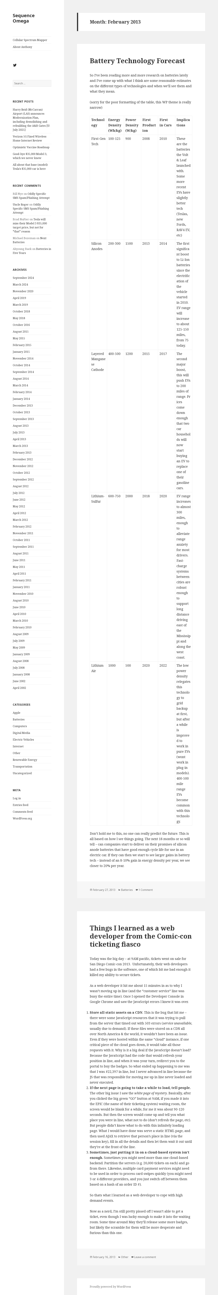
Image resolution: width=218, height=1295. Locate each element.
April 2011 (19, 573)
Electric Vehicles (23, 739)
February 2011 (22, 580)
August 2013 (21, 426)
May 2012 (19, 506)
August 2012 (21, 486)
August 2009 (21, 634)
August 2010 (21, 600)
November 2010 (23, 594)
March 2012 (20, 520)
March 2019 (20, 305)
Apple (16, 713)
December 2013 (23, 405)
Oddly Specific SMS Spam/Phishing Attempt (31, 208)
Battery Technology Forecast (137, 60)
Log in (17, 798)
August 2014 (21, 378)
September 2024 (23, 278)
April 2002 (19, 688)
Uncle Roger (21, 204)
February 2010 (22, 627)
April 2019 (19, 298)
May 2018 (19, 318)
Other (16, 753)
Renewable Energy (25, 760)
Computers (20, 726)
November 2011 (23, 533)
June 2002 (19, 681)
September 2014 (23, 372)
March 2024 (20, 284)
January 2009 (21, 654)
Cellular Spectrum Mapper (30, 40)
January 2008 (21, 674)
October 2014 (21, 365)
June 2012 (19, 499)
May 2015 (19, 338)
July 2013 (19, 432)
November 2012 (23, 466)
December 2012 (23, 459)
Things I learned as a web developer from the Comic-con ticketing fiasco (141, 935)
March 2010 (20, 620)
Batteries (19, 719)
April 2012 (19, 513)
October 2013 (21, 412)
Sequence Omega (24, 18)
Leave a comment (145, 1257)
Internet (18, 746)
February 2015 (22, 345)
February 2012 (22, 526)
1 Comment (145, 890)
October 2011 (21, 540)
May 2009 (19, 647)
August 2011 (21, 553)
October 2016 (21, 325)
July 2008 (19, 668)
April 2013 (19, 439)
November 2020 (23, 291)
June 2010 (19, 607)
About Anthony (22, 47)
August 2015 (21, 331)
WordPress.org (22, 818)
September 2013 (23, 419)
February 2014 (22, 392)
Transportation (22, 766)
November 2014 (23, 358)
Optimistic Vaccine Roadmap (31, 147)
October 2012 (21, 473)
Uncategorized (22, 773)
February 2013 (22, 452)
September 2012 (23, 479)
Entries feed (20, 805)
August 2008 (21, 661)
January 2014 (21, 399)
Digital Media (21, 733)
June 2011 (19, 560)
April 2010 (19, 614)
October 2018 (21, 311)
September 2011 (23, 547)
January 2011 (21, 587)
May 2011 (19, 567)
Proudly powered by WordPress (110, 1286)
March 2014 (20, 385)
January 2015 (21, 352)
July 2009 (19, 641)
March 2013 (20, 446)
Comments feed (23, 812)
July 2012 (19, 493)
